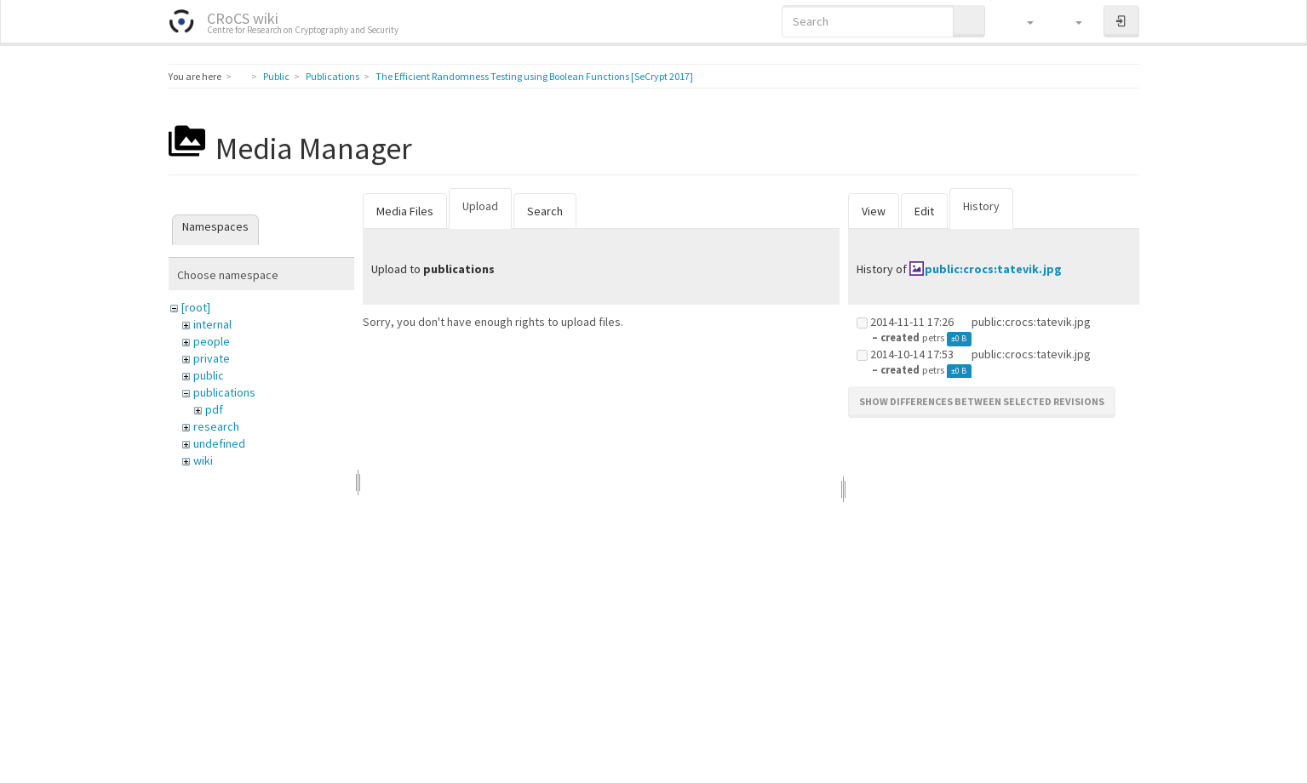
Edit (924, 211)
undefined (219, 443)
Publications (332, 76)
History (981, 206)
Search (545, 211)
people (211, 341)
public (208, 375)
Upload (480, 206)
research (216, 426)
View (874, 211)
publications (224, 392)
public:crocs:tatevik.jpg (993, 269)
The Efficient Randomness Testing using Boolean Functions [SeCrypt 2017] (534, 76)
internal (212, 324)
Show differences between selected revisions (981, 401)
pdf (214, 409)
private (211, 358)
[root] (195, 307)
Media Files (404, 211)
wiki (203, 460)
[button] (1022, 21)
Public (276, 76)
